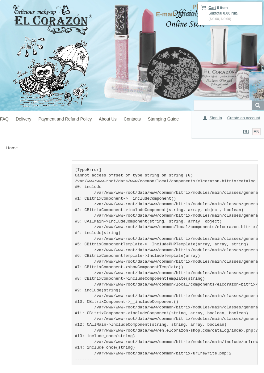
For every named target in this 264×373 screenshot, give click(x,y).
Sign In (215, 118)
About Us (108, 119)
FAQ (4, 119)
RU (246, 131)
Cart (212, 8)
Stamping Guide (163, 119)
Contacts (132, 119)
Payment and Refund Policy (65, 119)
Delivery (23, 119)
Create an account (243, 118)
